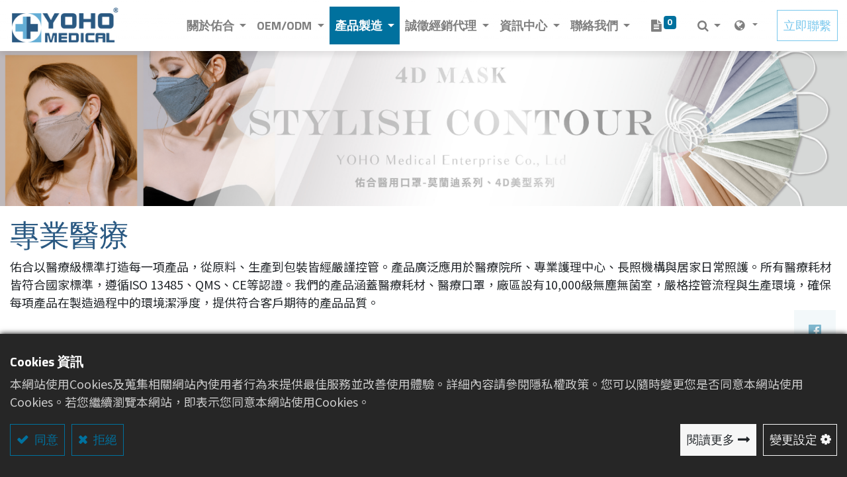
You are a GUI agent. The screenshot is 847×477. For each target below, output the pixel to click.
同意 (45, 440)
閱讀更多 (711, 440)
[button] (708, 26)
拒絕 (104, 440)
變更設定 (793, 440)
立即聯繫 (806, 26)
